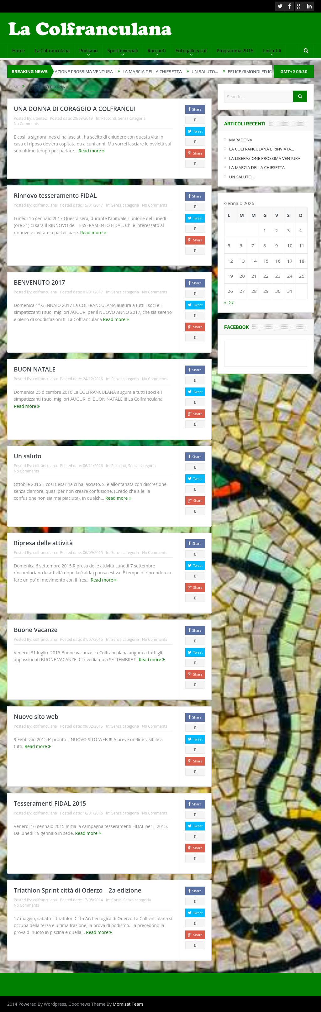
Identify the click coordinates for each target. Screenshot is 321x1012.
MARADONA (240, 140)
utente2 (40, 118)
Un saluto (27, 456)
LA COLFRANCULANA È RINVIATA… (261, 149)
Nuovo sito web (36, 717)
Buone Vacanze (36, 630)
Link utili (272, 50)
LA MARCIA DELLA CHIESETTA (160, 71)
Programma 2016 (235, 50)
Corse (116, 900)
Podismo (88, 50)
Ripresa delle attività (43, 543)
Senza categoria (132, 118)
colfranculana (45, 205)
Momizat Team (128, 1004)
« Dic (229, 302)
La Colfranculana (52, 50)
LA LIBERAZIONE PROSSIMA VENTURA (82, 71)
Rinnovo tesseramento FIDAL (55, 196)
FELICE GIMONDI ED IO (258, 71)
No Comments (26, 123)
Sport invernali (123, 50)
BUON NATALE (34, 369)
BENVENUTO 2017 (39, 282)
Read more (92, 151)
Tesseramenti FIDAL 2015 (50, 803)
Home (18, 50)
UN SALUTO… (212, 71)
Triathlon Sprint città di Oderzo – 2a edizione (77, 890)
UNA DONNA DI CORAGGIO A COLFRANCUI (75, 109)
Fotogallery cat (191, 50)
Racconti (157, 50)
